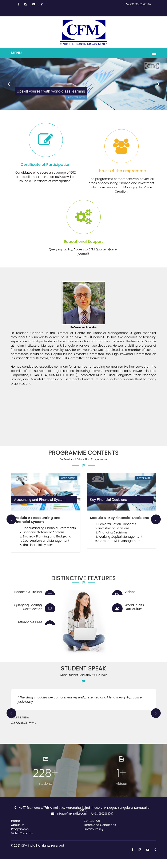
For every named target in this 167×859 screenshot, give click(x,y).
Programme (20, 829)
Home (15, 821)
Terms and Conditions (100, 825)
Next (155, 81)
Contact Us (92, 821)
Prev (6, 81)
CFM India (28, 845)
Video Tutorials (22, 833)
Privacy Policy (94, 829)
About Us (17, 825)
